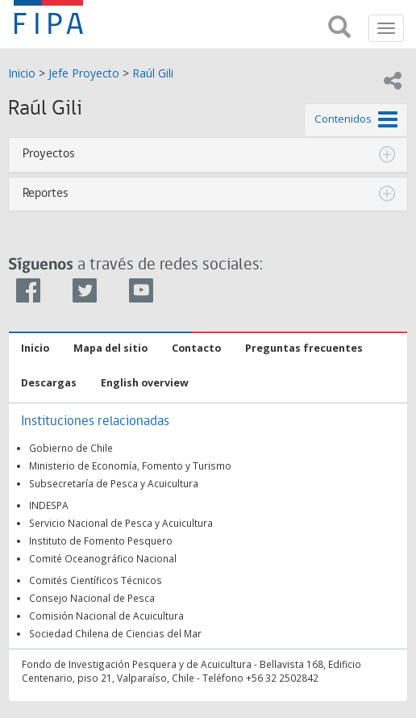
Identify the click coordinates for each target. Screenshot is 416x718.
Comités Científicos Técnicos (95, 580)
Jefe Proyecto (83, 73)
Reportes (46, 193)
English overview (145, 383)
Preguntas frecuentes (304, 348)
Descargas (49, 383)
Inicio (21, 73)
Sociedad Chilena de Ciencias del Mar (115, 633)
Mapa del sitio (110, 348)
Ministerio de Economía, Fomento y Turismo (130, 465)
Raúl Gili (152, 73)
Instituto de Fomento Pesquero (101, 540)
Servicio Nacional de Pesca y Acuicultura (121, 522)
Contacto (196, 348)
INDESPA (49, 505)
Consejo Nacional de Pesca (92, 597)
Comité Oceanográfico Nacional (103, 558)
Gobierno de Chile (71, 447)
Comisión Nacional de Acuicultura (106, 615)
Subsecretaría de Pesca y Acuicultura (113, 483)
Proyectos (49, 154)
